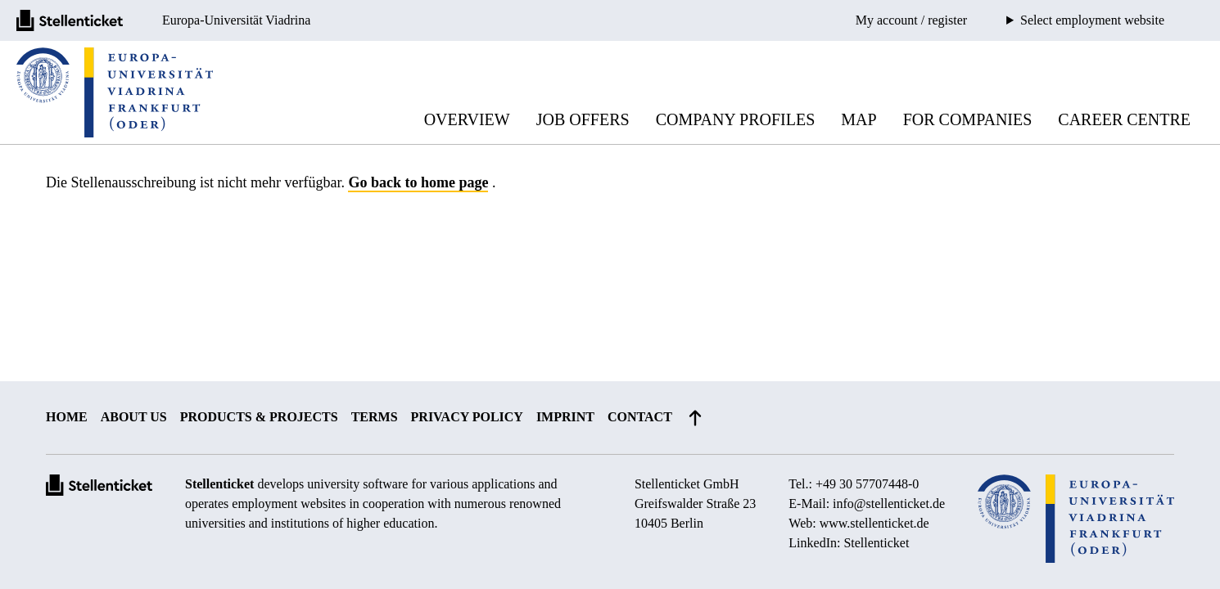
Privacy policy (467, 417)
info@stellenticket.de (889, 503)
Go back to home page (418, 182)
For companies (967, 119)
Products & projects (259, 417)
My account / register (911, 20)
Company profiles (736, 119)
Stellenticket (219, 484)
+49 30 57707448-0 (867, 484)
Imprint (565, 417)
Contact (640, 417)
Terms (374, 417)
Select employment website (1092, 20)
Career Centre (1124, 119)
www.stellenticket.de (874, 523)
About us (134, 417)
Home (67, 417)
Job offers (583, 119)
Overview (467, 119)
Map (858, 119)
